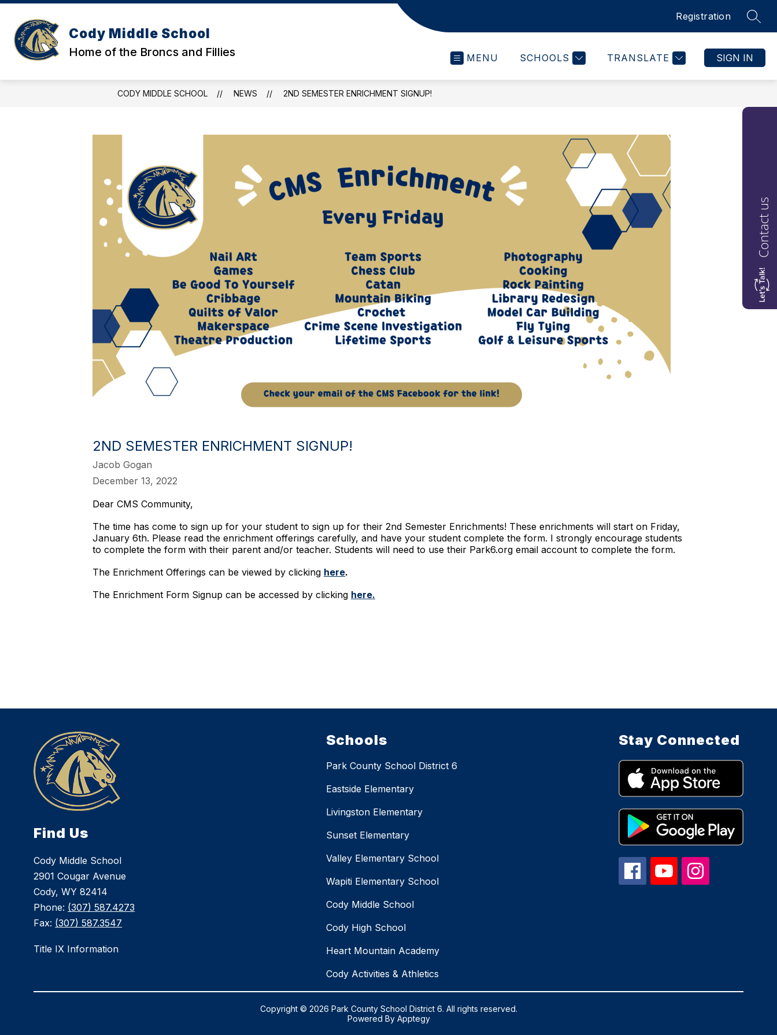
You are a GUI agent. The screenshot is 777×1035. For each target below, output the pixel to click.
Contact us (763, 227)
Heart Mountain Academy (382, 950)
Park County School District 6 (391, 765)
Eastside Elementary (370, 789)
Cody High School (366, 927)
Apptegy (413, 1018)
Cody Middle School (162, 93)
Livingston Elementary (374, 812)
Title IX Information (76, 949)
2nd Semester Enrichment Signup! (357, 93)
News (245, 93)
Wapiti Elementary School (382, 881)
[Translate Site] (645, 58)
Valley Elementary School (382, 858)
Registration (703, 16)
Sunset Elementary (367, 835)
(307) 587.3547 (88, 923)
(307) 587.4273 (101, 907)
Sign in (734, 58)
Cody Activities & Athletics (382, 974)
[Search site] (754, 16)
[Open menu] (474, 58)
